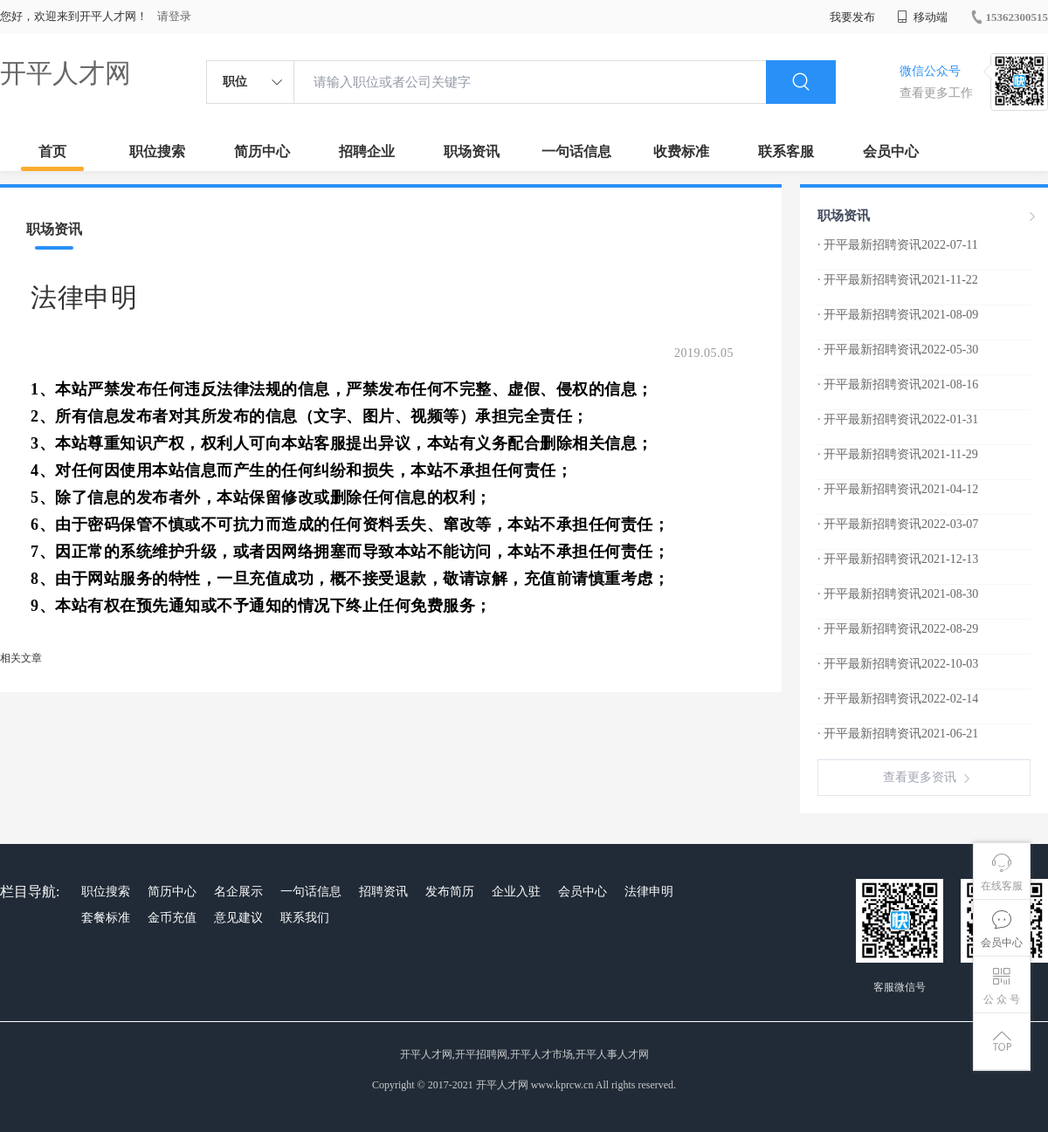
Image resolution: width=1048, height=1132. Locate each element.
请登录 (174, 16)
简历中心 (262, 151)
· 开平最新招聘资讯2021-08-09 (897, 314)
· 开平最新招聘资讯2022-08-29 (897, 628)
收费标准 (681, 151)
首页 (52, 151)
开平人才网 (65, 72)
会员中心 (891, 151)
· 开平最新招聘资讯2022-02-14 (897, 698)
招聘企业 (367, 151)
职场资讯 (472, 151)
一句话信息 (576, 151)
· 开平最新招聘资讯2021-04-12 (897, 489)
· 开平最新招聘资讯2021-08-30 (897, 593)
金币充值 (172, 917)
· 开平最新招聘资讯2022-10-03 (897, 663)
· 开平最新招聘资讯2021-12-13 (897, 559)
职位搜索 (157, 151)
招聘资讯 (383, 891)
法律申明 (648, 891)
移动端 (922, 17)
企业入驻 (516, 891)
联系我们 (304, 917)
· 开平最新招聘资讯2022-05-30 (897, 349)
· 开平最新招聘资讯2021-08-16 (897, 384)
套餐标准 (105, 917)
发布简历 (449, 891)
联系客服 (786, 151)
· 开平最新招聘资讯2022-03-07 (897, 524)
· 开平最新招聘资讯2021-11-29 (897, 454)
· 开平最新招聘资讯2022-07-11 (897, 244)
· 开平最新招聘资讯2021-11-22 (897, 279)
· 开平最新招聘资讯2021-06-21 (897, 733)
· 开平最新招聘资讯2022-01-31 (897, 419)
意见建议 (238, 917)
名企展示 (238, 891)
